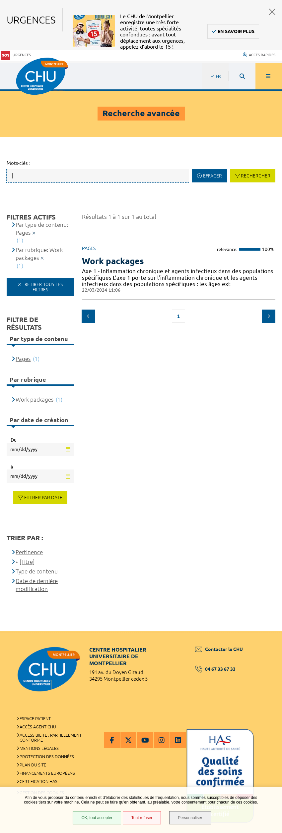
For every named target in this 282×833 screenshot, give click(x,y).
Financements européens (47, 773)
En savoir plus (236, 31)
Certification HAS (38, 781)
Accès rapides (259, 55)
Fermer (272, 11)
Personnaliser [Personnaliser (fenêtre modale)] (190, 817)
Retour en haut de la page (265, 631)
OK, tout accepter (96, 817)
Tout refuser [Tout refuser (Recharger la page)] (141, 817)
